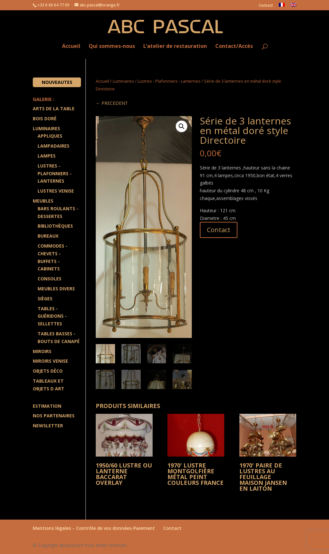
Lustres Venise (56, 191)
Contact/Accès (234, 46)
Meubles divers (56, 289)
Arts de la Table (54, 108)
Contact (266, 6)
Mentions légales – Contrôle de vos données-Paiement (94, 528)
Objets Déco (48, 371)
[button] (181, 126)
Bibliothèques (55, 226)
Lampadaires (53, 146)
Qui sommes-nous (112, 46)
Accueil (71, 46)
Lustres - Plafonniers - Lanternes (169, 81)
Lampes (47, 156)
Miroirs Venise (50, 361)
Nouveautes (57, 82)
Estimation (47, 406)
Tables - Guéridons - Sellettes (52, 316)
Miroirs (42, 351)
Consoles (49, 279)
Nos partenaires (54, 416)
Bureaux (48, 236)
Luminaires (123, 81)
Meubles (43, 201)
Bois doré (45, 118)
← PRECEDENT (112, 103)
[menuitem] (282, 6)
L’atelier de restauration (175, 46)
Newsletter (48, 425)
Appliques (50, 136)
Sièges (45, 298)
